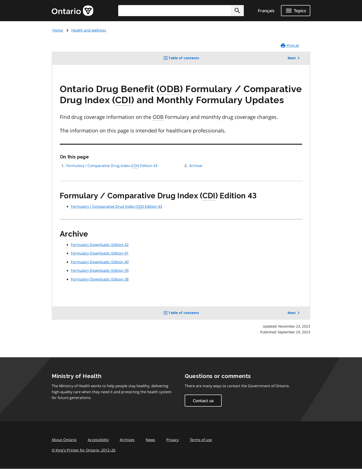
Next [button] (294, 58)
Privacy (172, 439)
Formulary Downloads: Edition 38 (100, 279)
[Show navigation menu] (295, 10)
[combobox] (181, 10)
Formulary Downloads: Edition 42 (100, 244)
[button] (237, 10)
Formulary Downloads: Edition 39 (100, 270)
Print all (289, 45)
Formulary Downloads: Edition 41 (100, 253)
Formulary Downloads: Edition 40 (100, 261)
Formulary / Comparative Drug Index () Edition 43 (111, 166)
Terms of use (201, 439)
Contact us (203, 400)
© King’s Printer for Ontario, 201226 (83, 450)
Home (57, 30)
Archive (195, 165)
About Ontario (64, 439)
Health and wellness (88, 30)
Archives (127, 439)
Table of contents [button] (188, 59)
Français (266, 10)
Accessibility (98, 439)
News (150, 439)
